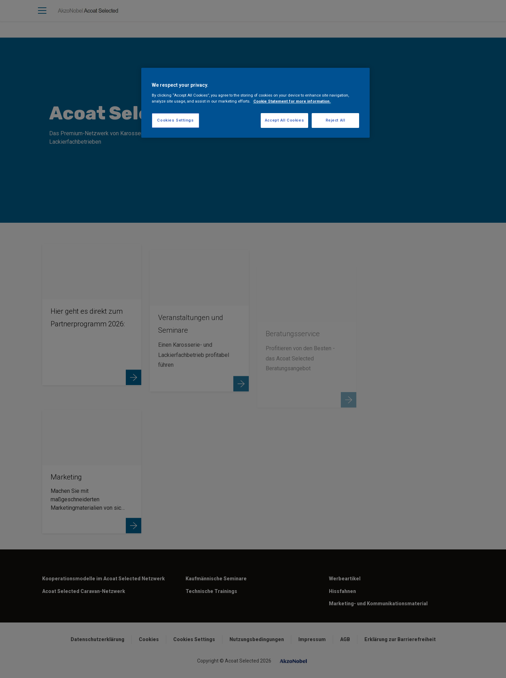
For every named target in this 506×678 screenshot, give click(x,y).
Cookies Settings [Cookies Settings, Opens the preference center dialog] (175, 120)
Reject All (335, 120)
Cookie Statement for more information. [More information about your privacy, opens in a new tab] (292, 101)
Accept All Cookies (284, 120)
